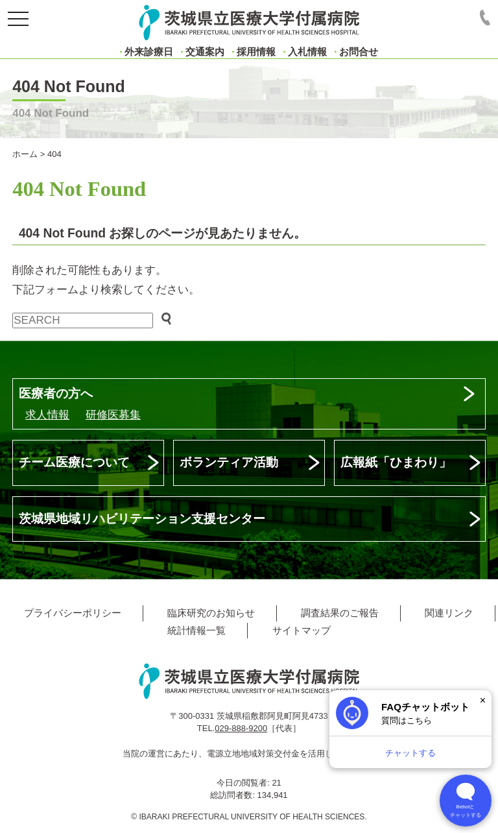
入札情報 (307, 51)
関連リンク (449, 612)
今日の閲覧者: (244, 783)
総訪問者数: (233, 795)
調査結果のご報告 (340, 612)
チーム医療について (74, 462)
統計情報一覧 (196, 630)
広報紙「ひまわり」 (395, 462)
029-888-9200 (241, 728)
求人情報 (47, 415)
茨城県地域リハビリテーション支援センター (142, 518)
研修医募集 (113, 415)
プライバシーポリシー (72, 612)
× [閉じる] (483, 700)
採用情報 (256, 51)
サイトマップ (301, 630)
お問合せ (358, 51)
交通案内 (204, 51)
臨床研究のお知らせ (211, 612)
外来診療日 (148, 51)
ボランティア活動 (229, 462)
